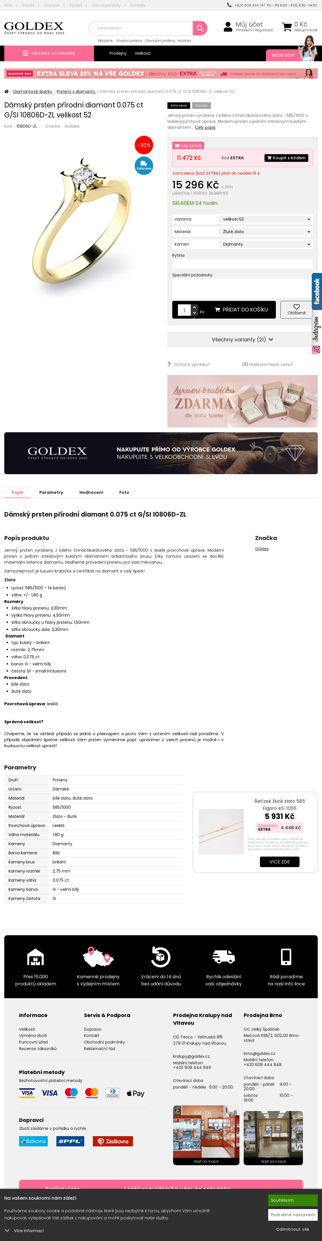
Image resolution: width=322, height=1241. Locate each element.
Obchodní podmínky (104, 1042)
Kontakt (91, 1035)
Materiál (182, 232)
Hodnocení (92, 492)
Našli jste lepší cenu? (268, 364)
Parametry (51, 492)
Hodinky (184, 40)
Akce (8, 5)
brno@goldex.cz (259, 1053)
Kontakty (138, 5)
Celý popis (205, 127)
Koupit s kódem (286, 158)
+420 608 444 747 (246, 5)
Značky (28, 5)
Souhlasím (282, 1200)
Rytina (178, 255)
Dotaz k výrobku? (188, 364)
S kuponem (268, 825)
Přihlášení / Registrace (254, 30)
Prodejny (118, 53)
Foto (125, 492)
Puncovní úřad (33, 1042)
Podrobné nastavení (293, 1215)
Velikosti (143, 53)
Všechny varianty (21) (242, 339)
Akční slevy (289, 55)
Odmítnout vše (292, 1229)
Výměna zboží (33, 1035)
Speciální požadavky (192, 275)
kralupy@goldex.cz (191, 1056)
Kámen (182, 244)
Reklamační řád (99, 1048)
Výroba (75, 5)
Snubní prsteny (129, 40)
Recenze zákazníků (38, 1048)
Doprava (52, 5)
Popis (17, 492)
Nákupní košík (306, 30)
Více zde (280, 861)
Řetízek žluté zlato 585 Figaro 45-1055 (280, 804)
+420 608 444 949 (192, 1067)
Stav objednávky (106, 5)
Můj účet (249, 24)
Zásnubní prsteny (160, 40)
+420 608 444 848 (263, 1064)
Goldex (72, 126)
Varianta (183, 219)
